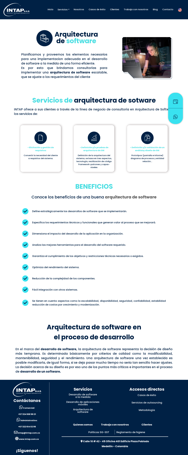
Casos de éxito (97, 9)
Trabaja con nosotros (136, 9)
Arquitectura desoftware (83, 411)
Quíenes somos (83, 424)
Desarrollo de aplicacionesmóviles (82, 403)
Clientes (114, 9)
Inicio (50, 9)
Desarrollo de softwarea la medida (83, 396)
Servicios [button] (63, 9)
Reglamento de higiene (130, 432)
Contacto (167, 9)
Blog (155, 9)
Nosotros (79, 9)
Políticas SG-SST (98, 432)
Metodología (147, 410)
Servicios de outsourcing (147, 402)
